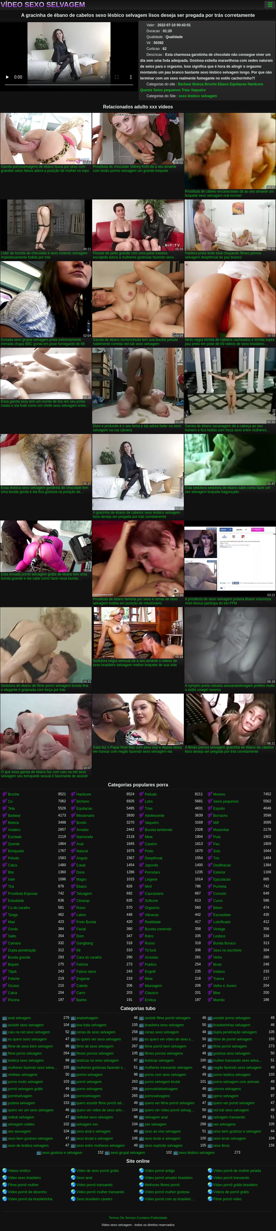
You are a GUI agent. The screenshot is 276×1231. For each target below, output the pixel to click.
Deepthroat (153, 858)
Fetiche (82, 964)
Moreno (219, 794)
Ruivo (81, 908)
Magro (82, 879)
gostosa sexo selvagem (231, 1053)
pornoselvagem (89, 1096)
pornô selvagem (89, 1082)
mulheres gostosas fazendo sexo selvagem (102, 1068)
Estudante (16, 901)
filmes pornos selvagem (95, 1053)
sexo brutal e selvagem (95, 1138)
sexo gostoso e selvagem (62, 1153)
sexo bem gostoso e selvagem (237, 1131)
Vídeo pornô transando (231, 1178)
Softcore (151, 901)
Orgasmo (152, 908)
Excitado (15, 837)
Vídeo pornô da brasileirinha (30, 1199)
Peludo (13, 858)
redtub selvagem (21, 1117)
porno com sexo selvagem (165, 1075)
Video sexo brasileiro (24, 1178)
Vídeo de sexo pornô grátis (98, 1171)
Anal (80, 844)
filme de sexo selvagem (95, 1046)
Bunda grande (19, 957)
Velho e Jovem (225, 986)
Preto (149, 851)
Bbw (216, 993)
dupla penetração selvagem (235, 1032)
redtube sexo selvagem (95, 1117)
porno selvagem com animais (236, 1082)
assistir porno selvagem (232, 1018)
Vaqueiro (198, 90)
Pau (216, 844)
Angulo (82, 858)
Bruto (217, 964)
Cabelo (82, 986)
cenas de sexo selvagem (96, 1032)
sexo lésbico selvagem (197, 96)
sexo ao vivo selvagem (163, 1131)
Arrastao (151, 957)
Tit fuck (150, 950)
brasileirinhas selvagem (231, 1025)
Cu (10, 801)
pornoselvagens (157, 1096)
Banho (82, 1000)
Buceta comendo (158, 929)
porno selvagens (90, 1089)
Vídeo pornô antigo (160, 1171)
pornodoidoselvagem (161, 1089)
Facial (81, 929)
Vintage (219, 929)
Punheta (220, 886)
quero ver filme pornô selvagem (169, 1103)
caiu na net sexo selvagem (29, 1032)
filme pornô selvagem (230, 1046)
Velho (217, 957)
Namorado (85, 837)
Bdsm (218, 908)
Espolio (219, 808)
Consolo (219, 894)
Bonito (82, 823)
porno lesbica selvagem (232, 1075)
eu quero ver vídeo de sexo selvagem (170, 1039)
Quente (146, 90)
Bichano (83, 801)
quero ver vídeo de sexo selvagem (102, 1110)
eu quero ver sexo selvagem (99, 1039)
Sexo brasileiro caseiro (94, 1199)
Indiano (219, 972)
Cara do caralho (89, 957)
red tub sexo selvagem (231, 1110)
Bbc (11, 872)
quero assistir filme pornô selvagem (102, 1103)
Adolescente (154, 816)
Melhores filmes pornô (162, 1185)
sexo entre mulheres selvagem (101, 1146)
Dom (80, 936)
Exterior (219, 872)
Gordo (13, 929)
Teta (11, 808)
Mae (11, 922)
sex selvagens (224, 1124)
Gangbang (85, 943)
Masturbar (221, 830)
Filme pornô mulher (23, 1185)
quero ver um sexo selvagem (30, 1110)
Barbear (184, 84)
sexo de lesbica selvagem (28, 1146)
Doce (81, 872)
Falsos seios (86, 972)
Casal (81, 865)
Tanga (13, 915)
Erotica (150, 1000)
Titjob (12, 972)
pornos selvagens (227, 1089)
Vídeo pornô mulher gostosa (167, 1192)
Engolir (150, 972)
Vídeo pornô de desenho (27, 1192)
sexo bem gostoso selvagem (30, 1138)
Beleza (198, 84)
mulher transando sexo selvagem (238, 1060)
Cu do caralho (19, 908)
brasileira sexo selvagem (164, 1025)
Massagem (153, 986)
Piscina (14, 1000)
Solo (216, 851)
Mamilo (219, 1000)
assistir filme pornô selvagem (168, 1018)
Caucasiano (154, 894)
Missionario (86, 816)
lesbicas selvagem (159, 1060)
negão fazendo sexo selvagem (237, 1068)
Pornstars (152, 872)
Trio (216, 858)
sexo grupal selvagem (128, 1153)
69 (78, 950)
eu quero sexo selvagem (27, 1039)
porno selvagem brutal (162, 1082)
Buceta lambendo (158, 830)
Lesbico (219, 936)
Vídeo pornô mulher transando (100, 1192)
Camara (14, 943)
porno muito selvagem (25, 1082)
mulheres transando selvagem (168, 1068)
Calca (12, 865)
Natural (82, 851)
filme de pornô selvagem (232, 1039)
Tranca (218, 979)
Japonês (151, 865)
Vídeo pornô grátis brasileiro (235, 1185)
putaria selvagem (21, 1103)
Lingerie (151, 879)
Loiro (149, 801)
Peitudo (151, 794)
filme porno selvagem (25, 1053)
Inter (11, 879)
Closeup (83, 901)
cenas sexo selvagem (162, 1032)
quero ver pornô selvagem (233, 1103)
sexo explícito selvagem (163, 1146)
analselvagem (87, 1018)
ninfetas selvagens (22, 1075)
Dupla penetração (22, 950)
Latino (81, 915)
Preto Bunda (86, 922)
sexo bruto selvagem (229, 1138)
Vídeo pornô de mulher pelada (237, 1171)
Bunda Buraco (224, 943)
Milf (216, 823)
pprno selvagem (225, 1096)
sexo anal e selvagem (94, 1131)
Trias (185, 90)
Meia (148, 837)
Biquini (13, 964)
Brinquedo (16, 851)
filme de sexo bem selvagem (30, 1046)
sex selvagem (155, 1124)
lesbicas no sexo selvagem (98, 1060)
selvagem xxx (87, 1124)
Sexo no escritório (227, 950)
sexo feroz (221, 1146)
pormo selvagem (90, 1075)
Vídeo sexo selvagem (43, 5)
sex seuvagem (19, 1131)
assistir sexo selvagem (26, 1025)
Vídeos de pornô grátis (231, 1192)
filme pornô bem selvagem (165, 1046)
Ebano (223, 84)
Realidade (153, 922)
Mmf (148, 886)
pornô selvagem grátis (25, 1089)
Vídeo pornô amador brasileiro (168, 1178)
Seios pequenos (167, 90)
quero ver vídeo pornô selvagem (170, 1110)
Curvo (218, 901)
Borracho (220, 816)
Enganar (83, 979)
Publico (150, 964)
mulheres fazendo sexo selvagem (33, 1068)
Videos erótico (19, 1171)
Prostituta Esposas (23, 894)
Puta (217, 837)
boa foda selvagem (91, 1025)
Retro (149, 936)
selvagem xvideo (21, 1124)
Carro (81, 993)
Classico (151, 993)
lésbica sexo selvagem (26, 1060)
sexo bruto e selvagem (163, 1138)
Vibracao (152, 915)
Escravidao (222, 915)
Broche (210, 84)
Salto (12, 936)
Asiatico (14, 830)
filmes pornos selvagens (164, 1053)
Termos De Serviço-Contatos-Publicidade (138, 1217)
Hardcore (255, 84)
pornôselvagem (20, 1096)
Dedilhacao (222, 865)
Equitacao (238, 84)
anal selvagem (19, 1018)
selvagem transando (229, 1117)
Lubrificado (222, 922)
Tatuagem (84, 894)
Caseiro (151, 844)
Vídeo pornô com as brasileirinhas (170, 1199)
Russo (150, 943)
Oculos (13, 986)
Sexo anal (84, 1178)
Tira (11, 886)
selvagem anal (156, 1117)
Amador (83, 830)
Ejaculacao (222, 879)
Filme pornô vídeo (227, 1199)
